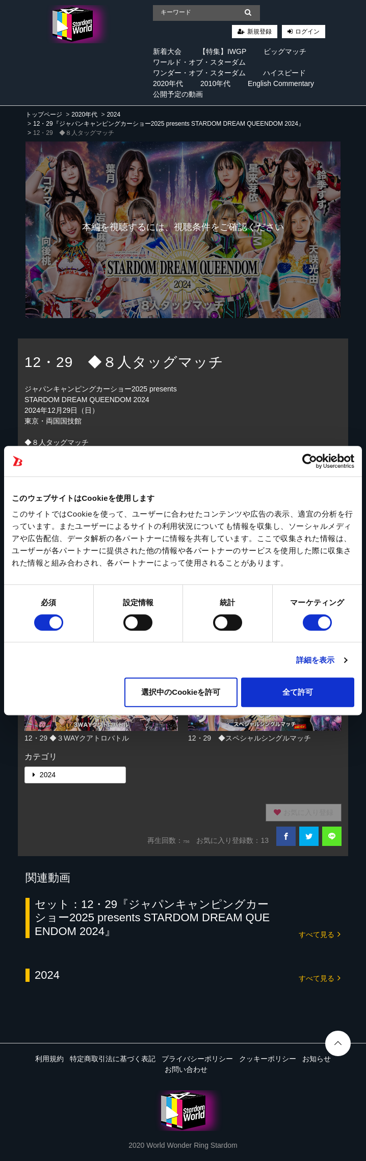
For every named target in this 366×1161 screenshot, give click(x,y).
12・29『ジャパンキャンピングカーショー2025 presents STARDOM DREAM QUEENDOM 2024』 (168, 123)
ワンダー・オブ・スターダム (199, 73)
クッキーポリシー (267, 1059)
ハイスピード (284, 73)
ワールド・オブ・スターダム (199, 62)
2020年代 (168, 83)
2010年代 (215, 83)
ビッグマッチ (285, 51)
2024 (113, 114)
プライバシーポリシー (197, 1059)
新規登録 (259, 31)
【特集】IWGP (222, 51)
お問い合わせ (186, 1069)
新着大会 (167, 51)
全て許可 (297, 692)
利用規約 (49, 1059)
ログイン (307, 31)
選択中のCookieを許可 (180, 692)
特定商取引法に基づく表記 (112, 1059)
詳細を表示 (315, 660)
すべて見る (320, 933)
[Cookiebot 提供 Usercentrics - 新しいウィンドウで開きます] (309, 461)
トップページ (43, 114)
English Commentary (281, 83)
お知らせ (316, 1059)
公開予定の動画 (178, 94)
